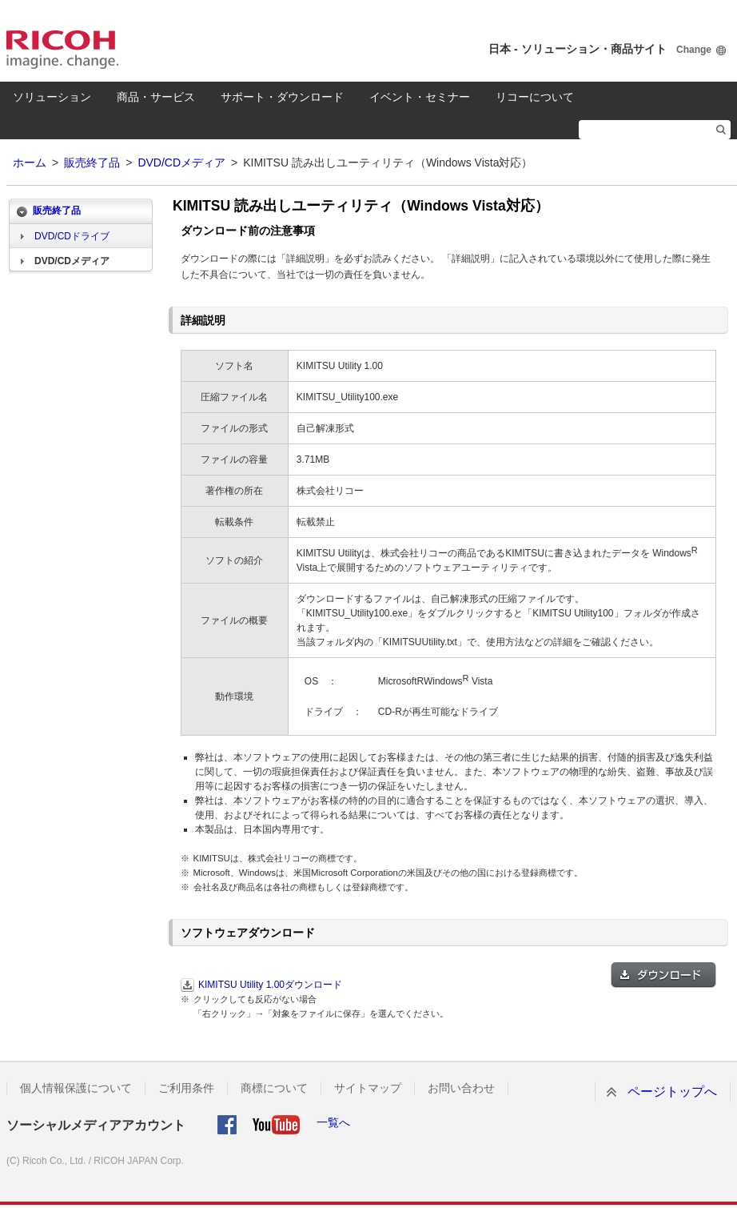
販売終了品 (92, 162)
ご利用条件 (186, 1088)
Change (693, 49)
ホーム (29, 162)
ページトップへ (672, 1091)
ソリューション (52, 96)
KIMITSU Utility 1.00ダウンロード (270, 984)
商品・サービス (156, 96)
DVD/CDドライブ (72, 236)
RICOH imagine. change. (62, 49)
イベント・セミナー (419, 96)
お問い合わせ (461, 1088)
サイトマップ (367, 1088)
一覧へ (333, 1122)
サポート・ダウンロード (282, 96)
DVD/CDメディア (181, 162)
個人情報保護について (76, 1088)
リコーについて (535, 96)
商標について (274, 1088)
